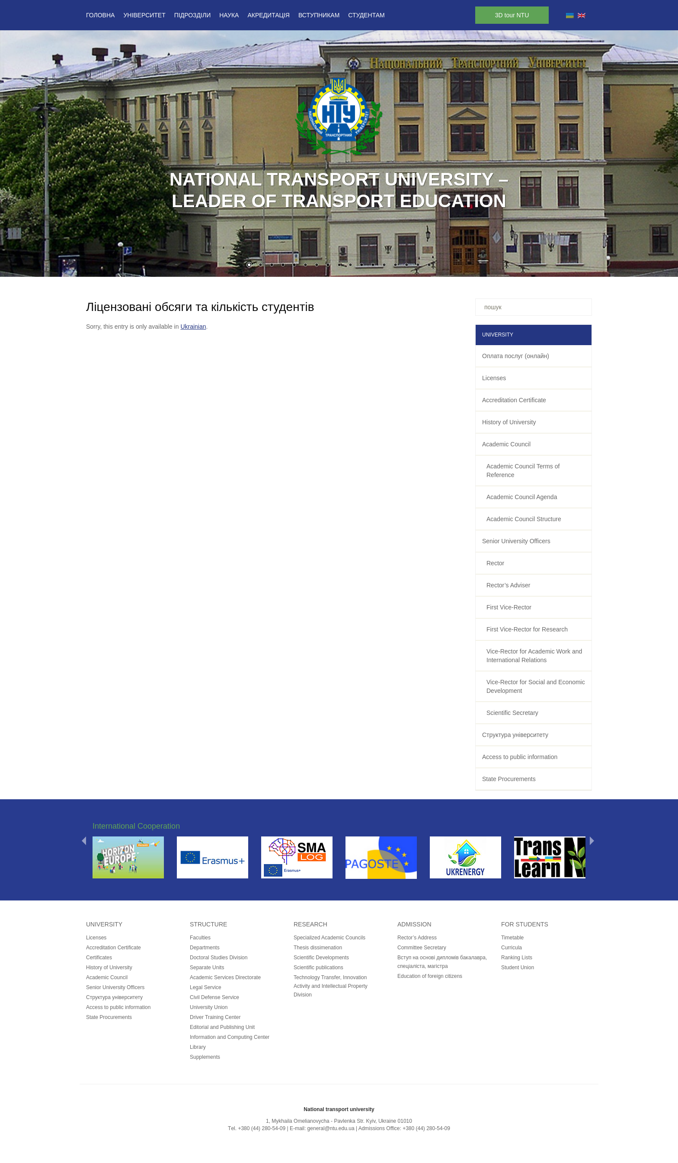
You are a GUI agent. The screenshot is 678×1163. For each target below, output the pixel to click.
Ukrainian (193, 326)
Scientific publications (318, 967)
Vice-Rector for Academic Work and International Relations (534, 655)
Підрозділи (192, 15)
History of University (509, 422)
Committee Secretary (421, 948)
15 (406, 265)
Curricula (511, 948)
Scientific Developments (321, 958)
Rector (495, 563)
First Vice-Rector (508, 607)
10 (350, 265)
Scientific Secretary (512, 712)
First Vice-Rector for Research (527, 629)
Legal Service (205, 987)
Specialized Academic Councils (329, 938)
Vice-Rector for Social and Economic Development (535, 686)
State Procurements (509, 778)
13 (384, 265)
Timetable (512, 938)
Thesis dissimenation (318, 948)
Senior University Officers (516, 541)
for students (524, 924)
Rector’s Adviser (508, 585)
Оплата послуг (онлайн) (515, 355)
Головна (100, 15)
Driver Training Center (215, 1017)
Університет (144, 15)
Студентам (366, 15)
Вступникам (318, 15)
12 (372, 265)
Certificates (99, 958)
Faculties (200, 938)
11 (361, 265)
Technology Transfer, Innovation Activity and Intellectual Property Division (331, 986)
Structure (208, 924)
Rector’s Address (417, 938)
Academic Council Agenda (521, 496)
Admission (414, 924)
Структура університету (515, 734)
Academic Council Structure (523, 519)
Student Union (517, 967)
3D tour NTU (512, 15)
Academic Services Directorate (225, 977)
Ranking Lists (516, 958)
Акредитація (268, 15)
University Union (208, 1007)
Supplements (205, 1057)
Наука (229, 15)
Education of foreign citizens (429, 976)
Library (198, 1047)
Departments (205, 948)
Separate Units (207, 967)
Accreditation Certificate (514, 400)
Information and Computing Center (229, 1037)
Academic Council (506, 444)
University (104, 924)
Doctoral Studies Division (218, 958)
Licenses (494, 378)
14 (395, 265)
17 (429, 265)
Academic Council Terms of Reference (523, 470)
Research (310, 924)
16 (417, 265)
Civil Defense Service (214, 997)
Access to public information (519, 756)
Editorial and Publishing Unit (222, 1027)
